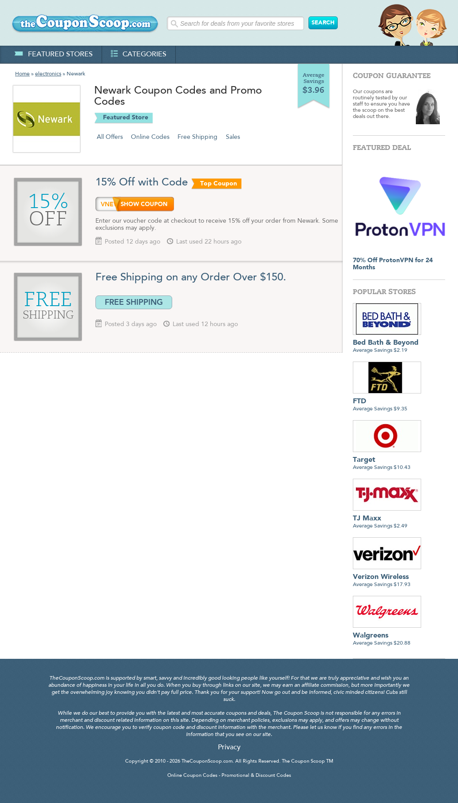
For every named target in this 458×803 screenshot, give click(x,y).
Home (22, 74)
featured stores (53, 54)
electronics (48, 74)
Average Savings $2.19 (387, 343)
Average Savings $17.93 (387, 577)
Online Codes (150, 137)
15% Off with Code (141, 182)
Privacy (229, 747)
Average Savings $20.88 (387, 636)
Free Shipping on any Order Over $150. (190, 277)
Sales (233, 137)
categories (138, 54)
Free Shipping (197, 137)
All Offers (110, 137)
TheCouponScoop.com (207, 761)
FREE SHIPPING (134, 302)
